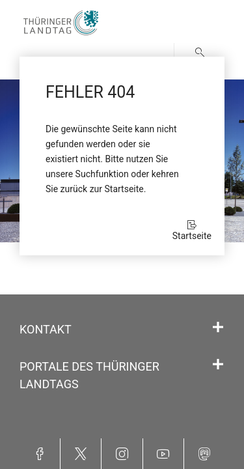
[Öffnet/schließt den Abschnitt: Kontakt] (217, 327)
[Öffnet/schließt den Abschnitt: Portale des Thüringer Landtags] (217, 365)
